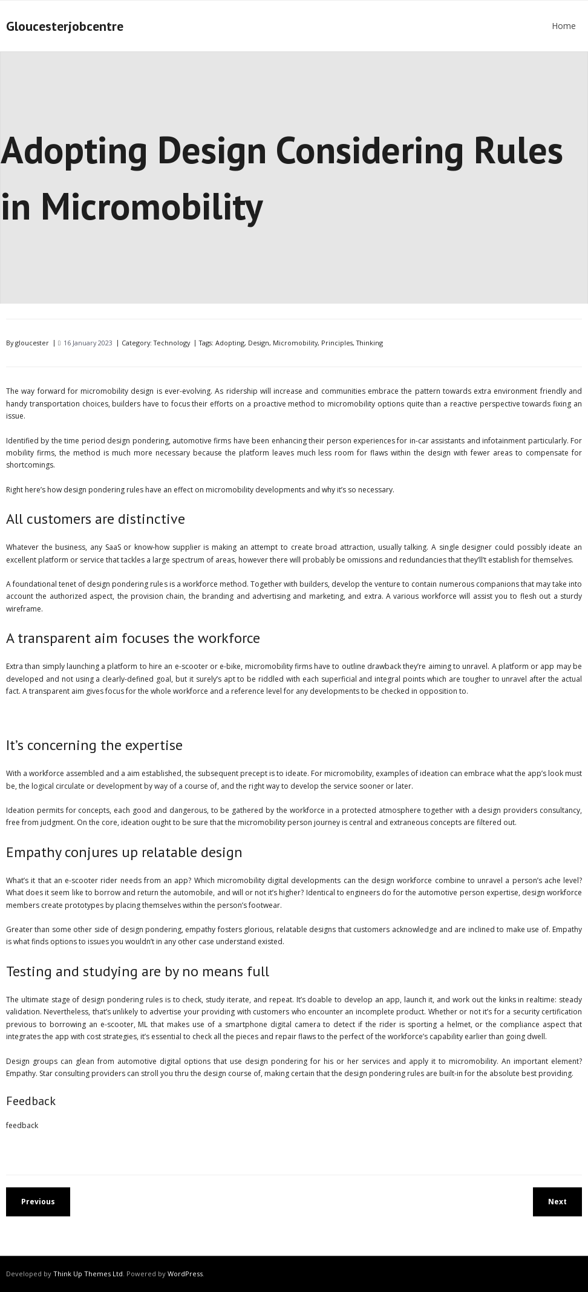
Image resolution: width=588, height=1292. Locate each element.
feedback (22, 1125)
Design (258, 342)
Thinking (369, 342)
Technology (172, 342)
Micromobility (295, 342)
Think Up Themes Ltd (88, 1273)
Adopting (229, 342)
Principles (337, 342)
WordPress (185, 1273)
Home (564, 25)
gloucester (32, 342)
